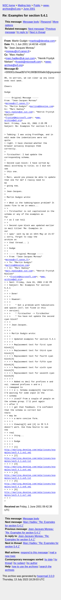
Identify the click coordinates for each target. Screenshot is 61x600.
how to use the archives (25, 566)
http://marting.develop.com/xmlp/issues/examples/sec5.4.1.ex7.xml (30, 494)
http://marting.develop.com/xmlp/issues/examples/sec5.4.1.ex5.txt (30, 477)
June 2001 (29, 8)
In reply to (22, 32)
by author (32, 563)
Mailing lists (24, 5)
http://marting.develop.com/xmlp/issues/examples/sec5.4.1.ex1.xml (30, 451)
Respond (46, 21)
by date (48, 559)
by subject (19, 563)
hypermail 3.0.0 (45, 576)
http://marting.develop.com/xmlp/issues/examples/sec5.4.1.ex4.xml (30, 468)
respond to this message (34, 552)
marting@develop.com (42, 40)
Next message (36, 28)
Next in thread (37, 32)
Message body (31, 21)
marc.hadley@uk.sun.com (20, 58)
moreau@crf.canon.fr (17, 51)
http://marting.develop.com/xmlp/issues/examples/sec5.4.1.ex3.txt (30, 460)
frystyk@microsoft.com (28, 61)
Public (37, 5)
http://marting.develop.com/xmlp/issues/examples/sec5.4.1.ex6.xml (30, 485)
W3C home (8, 5)
